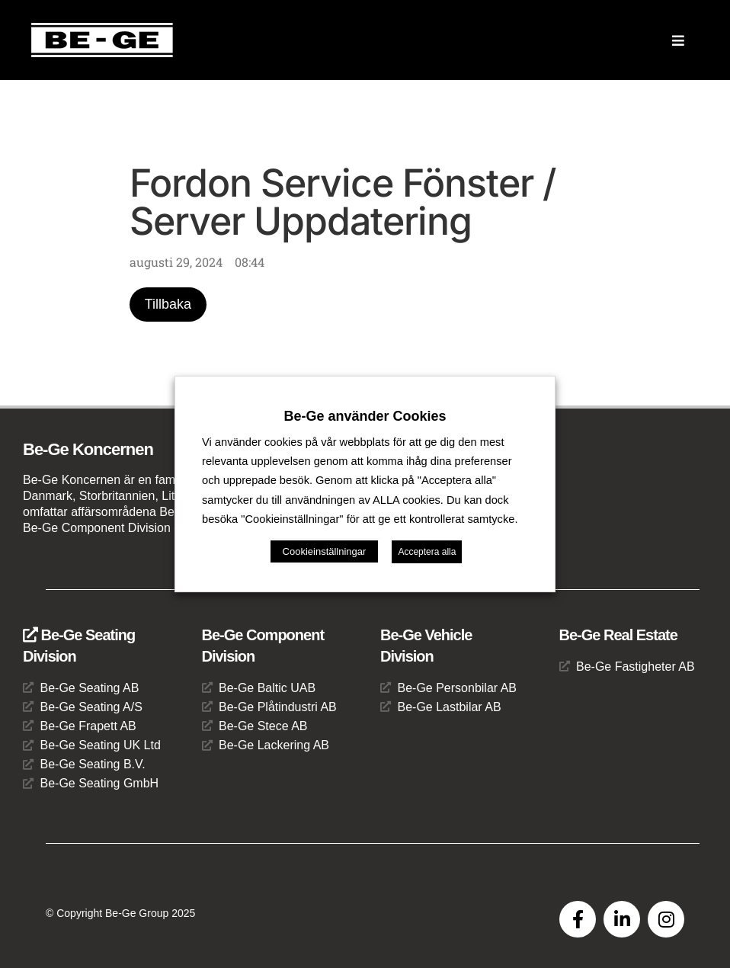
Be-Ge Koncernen (88, 449)
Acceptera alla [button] (427, 552)
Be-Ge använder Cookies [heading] (364, 416)
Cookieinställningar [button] (325, 551)
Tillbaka (168, 304)
